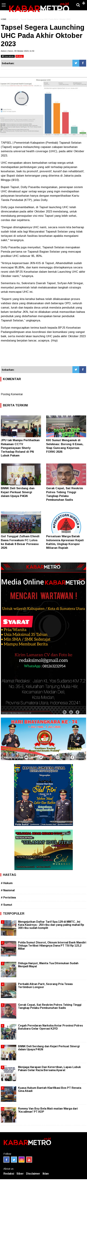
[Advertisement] (43, 355)
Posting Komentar (12, 394)
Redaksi (8, 1173)
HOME (3, 19)
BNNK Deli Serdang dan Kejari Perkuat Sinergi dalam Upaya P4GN (17, 492)
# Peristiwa (8, 897)
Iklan (46, 1173)
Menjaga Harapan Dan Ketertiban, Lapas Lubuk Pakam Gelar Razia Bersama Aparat (49, 1069)
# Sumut (6, 904)
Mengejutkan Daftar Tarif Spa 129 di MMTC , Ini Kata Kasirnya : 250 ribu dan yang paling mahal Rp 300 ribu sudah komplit (51, 924)
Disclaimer (33, 1173)
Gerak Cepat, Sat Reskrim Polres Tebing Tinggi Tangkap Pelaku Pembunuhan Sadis (49, 1006)
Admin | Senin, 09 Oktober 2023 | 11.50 (17, 51)
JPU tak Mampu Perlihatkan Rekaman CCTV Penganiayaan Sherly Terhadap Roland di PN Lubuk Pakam (20, 448)
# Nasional (8, 890)
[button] (83, 1)
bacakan (8, 56)
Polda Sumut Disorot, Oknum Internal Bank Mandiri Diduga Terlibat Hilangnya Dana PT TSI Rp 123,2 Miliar (52, 945)
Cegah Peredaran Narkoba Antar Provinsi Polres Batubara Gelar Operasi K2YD (50, 1027)
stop (19, 56)
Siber (20, 1173)
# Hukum (7, 883)
